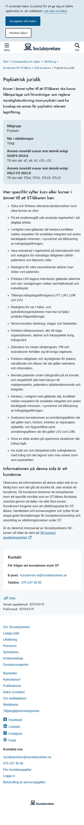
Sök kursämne (43, 68)
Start (5, 61)
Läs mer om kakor (55, 11)
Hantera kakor (18, 33)
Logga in (9, 776)
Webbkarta (10, 704)
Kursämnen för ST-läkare (17, 68)
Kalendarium (12, 679)
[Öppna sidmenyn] (7, 47)
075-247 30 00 (31, 582)
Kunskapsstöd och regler (26, 61)
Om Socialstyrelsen (16, 627)
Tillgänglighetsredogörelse (21, 711)
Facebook (12, 720)
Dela (9, 598)
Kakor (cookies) (14, 692)
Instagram (12, 733)
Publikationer (12, 685)
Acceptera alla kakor (22, 21)
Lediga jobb (11, 633)
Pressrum (9, 646)
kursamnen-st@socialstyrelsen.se (43, 575)
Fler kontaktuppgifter (17, 769)
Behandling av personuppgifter (24, 782)
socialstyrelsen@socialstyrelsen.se (27, 757)
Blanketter (10, 673)
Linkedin (11, 726)
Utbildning (50, 61)
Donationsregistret (15, 664)
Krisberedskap (13, 658)
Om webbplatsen (15, 698)
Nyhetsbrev (11, 652)
